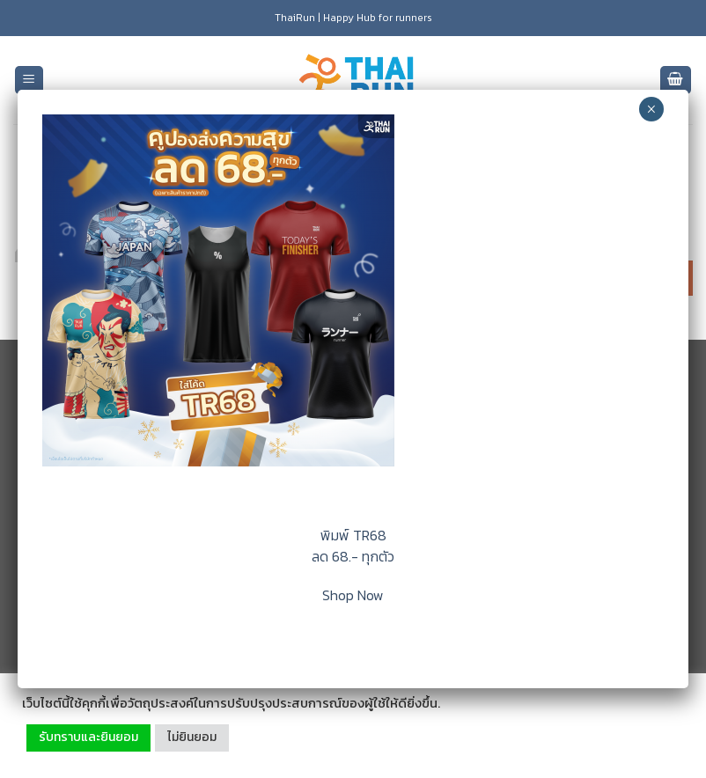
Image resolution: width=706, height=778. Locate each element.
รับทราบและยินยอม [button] (88, 737)
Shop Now (353, 595)
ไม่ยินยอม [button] (192, 737)
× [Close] (651, 109)
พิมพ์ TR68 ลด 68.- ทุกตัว (353, 546)
